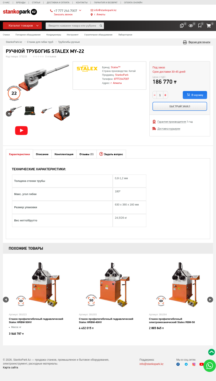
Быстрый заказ (180, 106)
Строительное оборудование (98, 34)
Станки (6, 34)
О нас (6, 2)
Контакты (81, 2)
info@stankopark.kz (105, 10)
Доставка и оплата (58, 2)
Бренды (20, 2)
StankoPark (121, 74)
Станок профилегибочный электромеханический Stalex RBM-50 (172, 320)
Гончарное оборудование (28, 34)
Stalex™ (115, 67)
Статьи (36, 2)
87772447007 (121, 78)
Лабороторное (125, 34)
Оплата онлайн (133, 2)
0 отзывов (50, 56)
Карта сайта (10, 367)
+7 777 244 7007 (65, 11)
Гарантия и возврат (105, 2)
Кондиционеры (53, 34)
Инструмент (72, 34)
